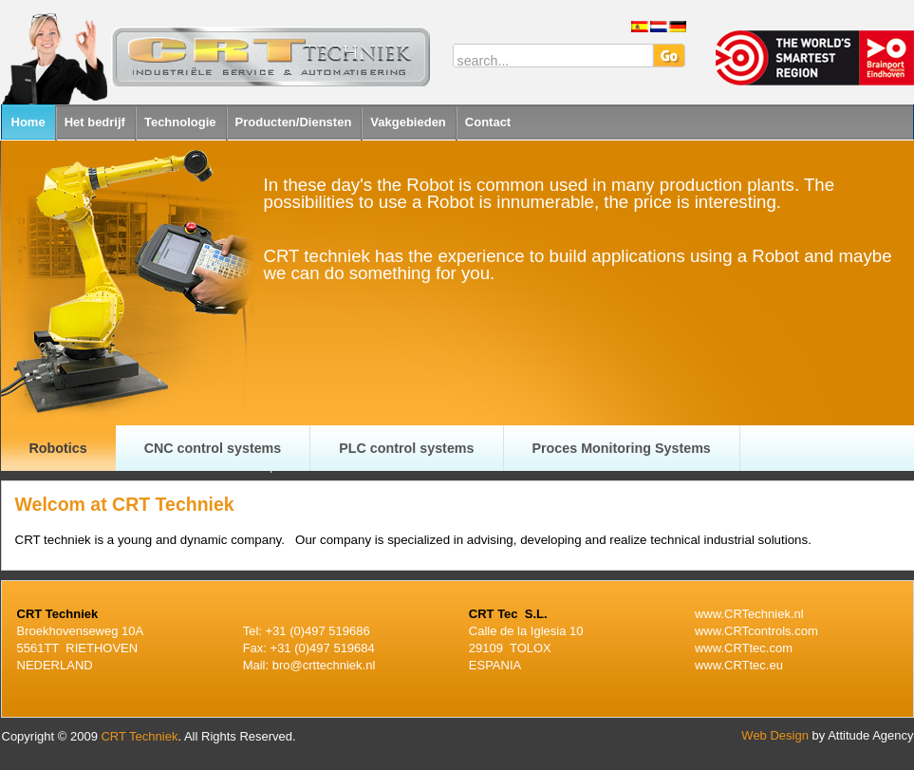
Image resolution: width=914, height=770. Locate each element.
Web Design (775, 735)
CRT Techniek (139, 736)
